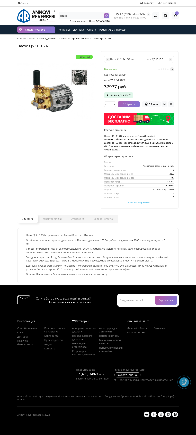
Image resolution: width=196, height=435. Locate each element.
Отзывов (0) (77, 218)
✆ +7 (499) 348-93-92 (130, 14)
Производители (53, 340)
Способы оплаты (27, 328)
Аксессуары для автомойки (108, 330)
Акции (48, 344)
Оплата (91, 29)
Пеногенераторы (109, 335)
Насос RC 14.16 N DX (99, 21)
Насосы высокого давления (82, 337)
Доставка (78, 29)
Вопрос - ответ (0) (104, 218)
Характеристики (52, 218)
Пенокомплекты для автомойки (111, 349)
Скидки (23, 3)
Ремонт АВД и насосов (112, 29)
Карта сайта (51, 335)
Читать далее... (112, 149)
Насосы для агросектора (79, 345)
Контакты (64, 29)
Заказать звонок (127, 375)
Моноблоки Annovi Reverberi (110, 341)
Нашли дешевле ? (118, 95)
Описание (27, 218)
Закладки (159, 328)
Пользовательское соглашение (55, 330)
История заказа (136, 332)
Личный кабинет (137, 328)
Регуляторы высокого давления (83, 352)
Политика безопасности (25, 342)
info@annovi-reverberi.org (129, 369)
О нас (20, 332)
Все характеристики (139, 202)
